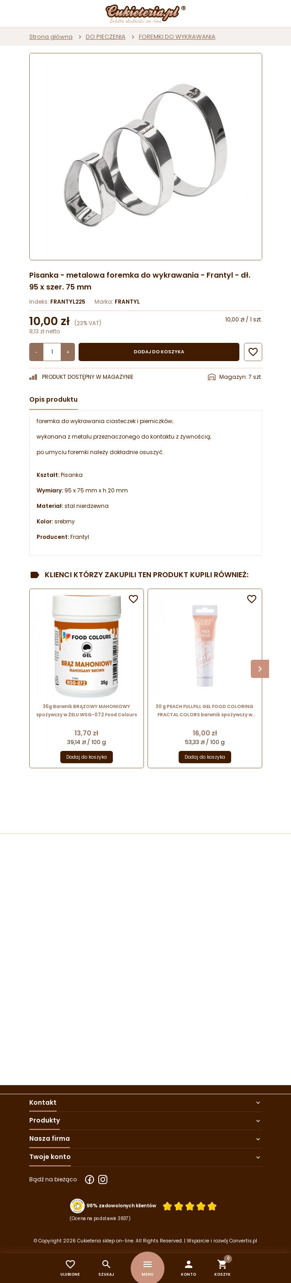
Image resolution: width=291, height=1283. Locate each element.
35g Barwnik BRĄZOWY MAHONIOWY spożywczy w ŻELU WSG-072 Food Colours (86, 710)
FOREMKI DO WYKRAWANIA (177, 36)
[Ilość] (52, 352)
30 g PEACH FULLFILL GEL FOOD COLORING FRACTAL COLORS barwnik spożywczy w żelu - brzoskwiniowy (205, 711)
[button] (188, 1268)
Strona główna (51, 36)
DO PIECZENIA (106, 36)
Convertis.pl (243, 1240)
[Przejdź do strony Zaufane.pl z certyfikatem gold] (77, 1206)
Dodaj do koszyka (159, 351)
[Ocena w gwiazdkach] (190, 1205)
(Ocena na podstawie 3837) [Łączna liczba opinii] (100, 1218)
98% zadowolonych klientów (121, 1205)
